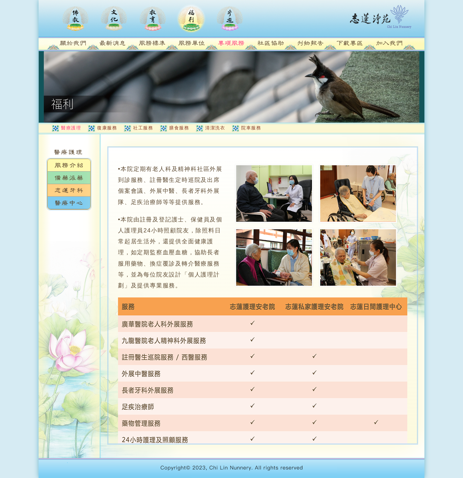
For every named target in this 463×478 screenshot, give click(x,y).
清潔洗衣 (215, 127)
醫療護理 (71, 127)
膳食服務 (179, 127)
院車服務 (251, 127)
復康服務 (107, 127)
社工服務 (143, 127)
